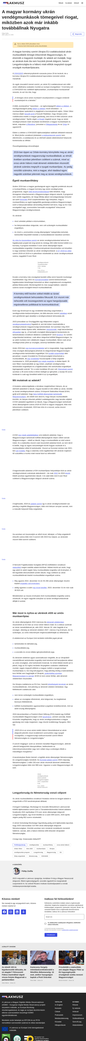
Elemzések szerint (65, 369)
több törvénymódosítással (39, 192)
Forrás (3, 429)
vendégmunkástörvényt (22, 324)
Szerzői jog (76, 1022)
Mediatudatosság (61, 1018)
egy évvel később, (40, 588)
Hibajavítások (60, 1025)
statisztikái (17, 567)
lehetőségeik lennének (57, 684)
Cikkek (57, 1012)
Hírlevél (75, 1012)
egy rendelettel (33, 359)
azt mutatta (20, 451)
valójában (63, 313)
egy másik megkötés (46, 361)
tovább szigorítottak (56, 353)
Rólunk (75, 1005)
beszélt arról (30, 114)
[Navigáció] (82, 3)
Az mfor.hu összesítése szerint (25, 240)
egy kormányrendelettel (35, 348)
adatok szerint (36, 504)
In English (59, 1005)
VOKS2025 (18, 73)
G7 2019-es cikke (64, 251)
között (67, 473)
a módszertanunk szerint (51, 135)
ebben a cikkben (62, 106)
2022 (56, 473)
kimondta (23, 200)
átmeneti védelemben (55, 622)
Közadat (58, 1022)
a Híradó (41, 119)
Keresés (58, 1008)
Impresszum (77, 1015)
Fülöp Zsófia (5, 33)
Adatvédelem (77, 1025)
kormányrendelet (41, 280)
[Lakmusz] (13, 3)
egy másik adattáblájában (28, 435)
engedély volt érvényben (30, 583)
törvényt (60, 335)
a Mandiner (30, 124)
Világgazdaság (51, 124)
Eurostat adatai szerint (48, 760)
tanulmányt (47, 717)
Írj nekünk (76, 1008)
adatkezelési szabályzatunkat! (70, 930)
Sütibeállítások (78, 1018)
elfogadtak (17, 332)
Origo (65, 124)
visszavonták (51, 329)
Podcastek (59, 1015)
